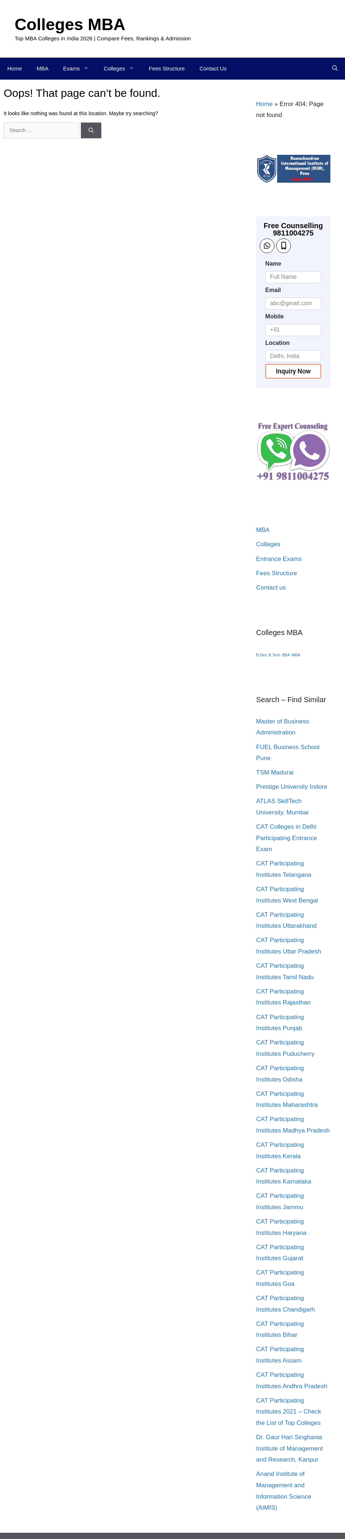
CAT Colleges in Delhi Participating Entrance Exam (286, 838)
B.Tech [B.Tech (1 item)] (275, 655)
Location (277, 343)
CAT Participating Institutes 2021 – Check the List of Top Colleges (288, 1411)
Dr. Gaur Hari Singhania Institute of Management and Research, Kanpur (289, 1448)
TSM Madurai (274, 772)
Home (14, 68)
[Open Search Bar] (335, 69)
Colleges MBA (70, 24)
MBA (43, 68)
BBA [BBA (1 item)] (286, 655)
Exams (80, 69)
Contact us (271, 587)
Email (273, 290)
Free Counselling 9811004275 (293, 229)
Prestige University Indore (291, 786)
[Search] (91, 130)
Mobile (274, 316)
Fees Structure (167, 68)
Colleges (122, 69)
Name (273, 263)
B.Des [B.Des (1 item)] (261, 655)
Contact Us (212, 68)
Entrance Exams (279, 558)
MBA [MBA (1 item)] (296, 655)
